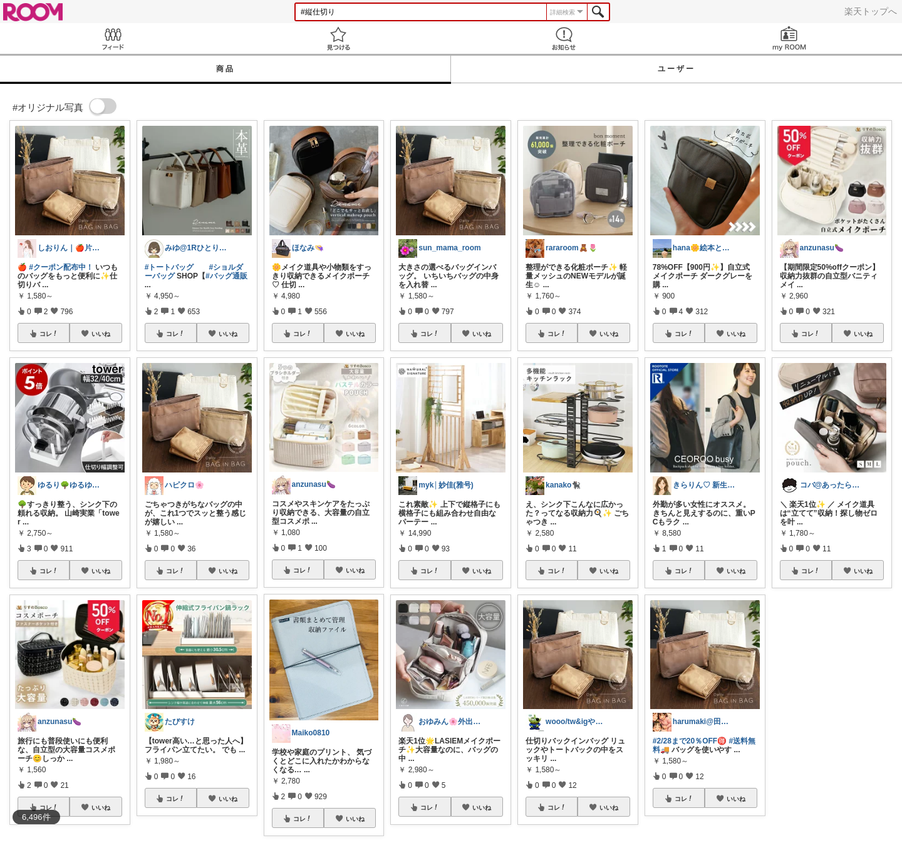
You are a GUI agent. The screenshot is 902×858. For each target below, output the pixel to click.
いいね (100, 333)
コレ (48, 333)
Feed (113, 38)
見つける (338, 38)
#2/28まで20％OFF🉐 (690, 741)
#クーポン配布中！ (61, 267)
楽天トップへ (870, 11)
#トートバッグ (169, 267)
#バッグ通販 (226, 276)
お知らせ (563, 38)
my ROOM (789, 38)
